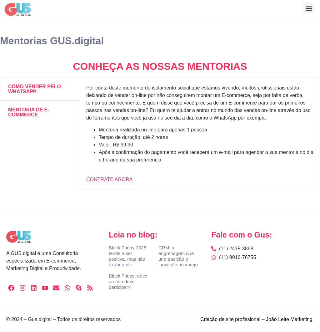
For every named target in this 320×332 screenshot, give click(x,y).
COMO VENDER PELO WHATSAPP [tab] (34, 89)
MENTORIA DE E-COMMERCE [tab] (28, 112)
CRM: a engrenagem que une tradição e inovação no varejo (178, 256)
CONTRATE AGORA (109, 179)
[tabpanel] (200, 134)
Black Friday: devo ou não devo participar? (128, 281)
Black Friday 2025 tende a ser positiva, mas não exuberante (127, 256)
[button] (308, 8)
